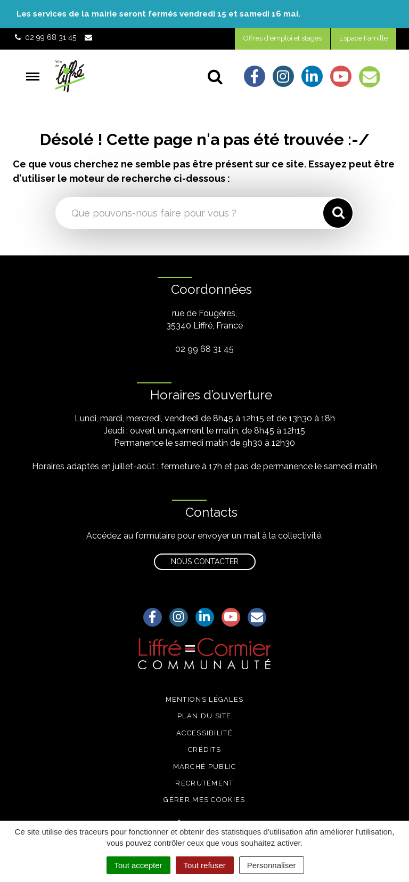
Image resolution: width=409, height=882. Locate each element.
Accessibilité (204, 733)
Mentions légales (205, 699)
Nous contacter (205, 561)
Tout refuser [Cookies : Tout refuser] (205, 865)
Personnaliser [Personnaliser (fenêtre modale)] (271, 865)
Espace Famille (363, 38)
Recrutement (204, 783)
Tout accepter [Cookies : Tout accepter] (138, 865)
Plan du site (204, 716)
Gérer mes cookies (204, 800)
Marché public (204, 767)
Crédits (204, 749)
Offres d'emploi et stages (282, 38)
